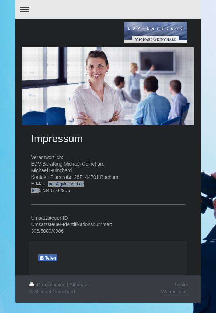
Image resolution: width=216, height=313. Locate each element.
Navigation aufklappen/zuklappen (108, 9)
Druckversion (48, 284)
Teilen (48, 258)
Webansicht (174, 291)
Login (181, 284)
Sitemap (79, 284)
